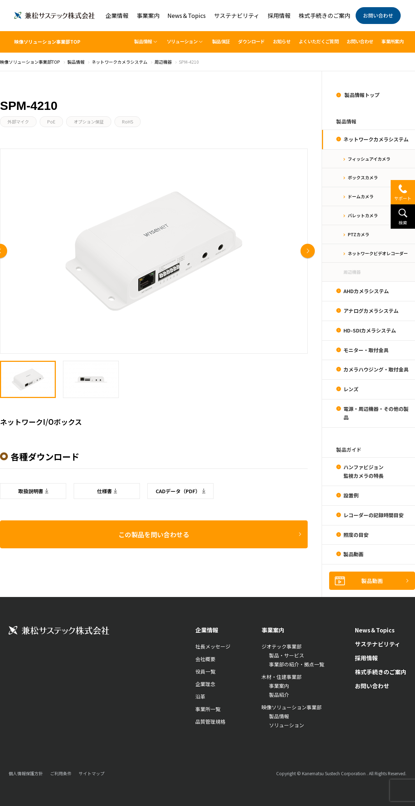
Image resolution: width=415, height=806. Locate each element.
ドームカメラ (361, 196)
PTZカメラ (358, 234)
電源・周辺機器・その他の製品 (376, 413)
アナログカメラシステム (371, 310)
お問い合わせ (378, 15)
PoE (51, 121)
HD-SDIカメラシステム (369, 330)
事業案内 (148, 15)
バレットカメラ (363, 215)
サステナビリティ (236, 15)
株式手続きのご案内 (324, 15)
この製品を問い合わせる (153, 732)
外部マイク (18, 121)
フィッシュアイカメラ (369, 159)
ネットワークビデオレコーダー (378, 253)
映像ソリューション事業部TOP (47, 41)
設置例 (350, 495)
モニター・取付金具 (366, 350)
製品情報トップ (361, 94)
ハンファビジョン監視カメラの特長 (363, 471)
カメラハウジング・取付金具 (376, 369)
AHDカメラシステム (366, 291)
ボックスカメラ (363, 177)
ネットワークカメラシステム (376, 139)
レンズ (350, 389)
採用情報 (279, 15)
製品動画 (353, 554)
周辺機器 (352, 272)
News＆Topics (186, 15)
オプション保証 (89, 121)
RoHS (127, 121)
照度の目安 (355, 534)
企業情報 (117, 15)
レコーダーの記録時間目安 (373, 515)
